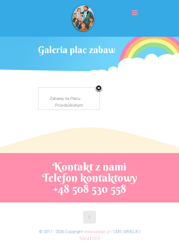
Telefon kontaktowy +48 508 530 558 (89, 183)
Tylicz (84, 238)
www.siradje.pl (97, 231)
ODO (96, 238)
